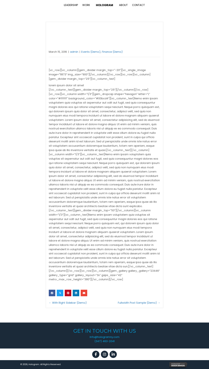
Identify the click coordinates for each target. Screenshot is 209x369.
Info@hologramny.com (104, 337)
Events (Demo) (91, 52)
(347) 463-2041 (104, 341)
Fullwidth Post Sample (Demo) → (139, 303)
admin (74, 52)
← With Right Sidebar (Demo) (68, 303)
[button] (95, 354)
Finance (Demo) (112, 52)
